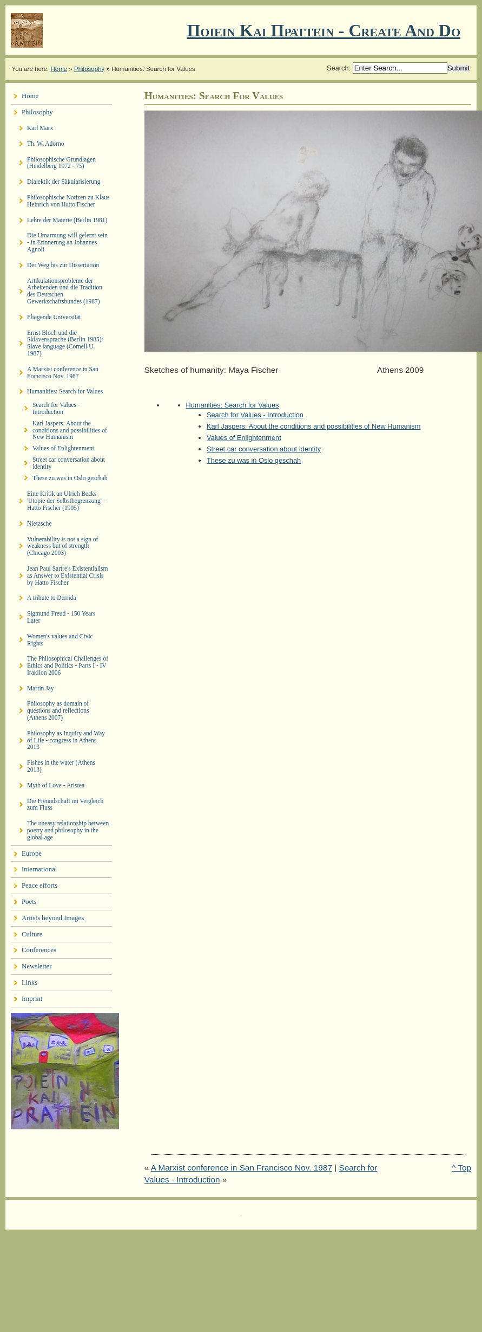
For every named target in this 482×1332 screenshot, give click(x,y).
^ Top (461, 1167)
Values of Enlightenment (244, 438)
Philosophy (89, 69)
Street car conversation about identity (264, 449)
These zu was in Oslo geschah (254, 460)
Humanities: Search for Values (232, 405)
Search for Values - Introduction (255, 415)
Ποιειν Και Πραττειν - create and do (323, 30)
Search (338, 68)
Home (58, 69)
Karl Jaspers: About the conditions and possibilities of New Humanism (313, 426)
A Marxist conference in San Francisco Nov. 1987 (241, 1167)
